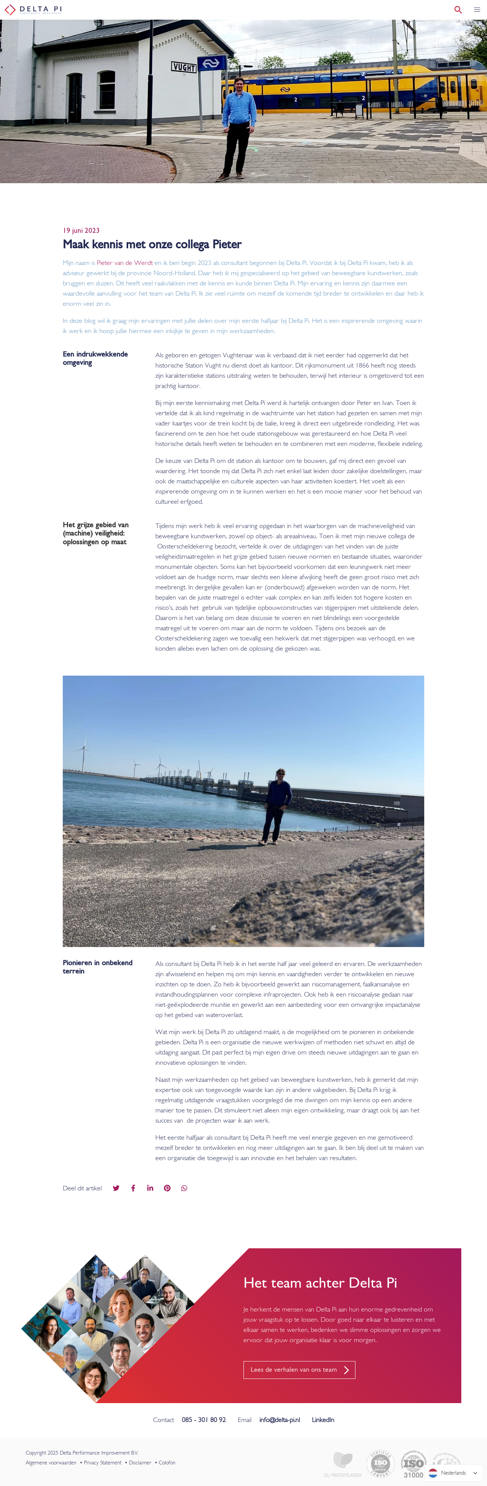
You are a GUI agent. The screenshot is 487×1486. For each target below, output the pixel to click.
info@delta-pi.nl (279, 1420)
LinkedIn (323, 1420)
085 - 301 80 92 (204, 1420)
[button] (477, 10)
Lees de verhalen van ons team (294, 1370)
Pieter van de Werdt (125, 263)
